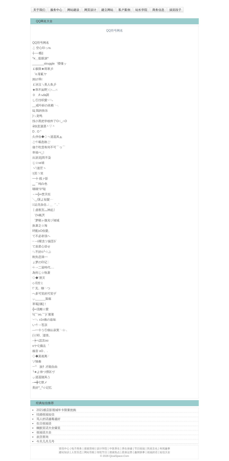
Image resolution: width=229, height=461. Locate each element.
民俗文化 (152, 448)
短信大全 (165, 452)
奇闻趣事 (165, 448)
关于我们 (39, 9)
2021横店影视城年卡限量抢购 (56, 410)
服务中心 (56, 9)
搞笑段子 (175, 9)
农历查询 (42, 436)
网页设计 (90, 9)
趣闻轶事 (139, 452)
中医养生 (114, 448)
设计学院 (102, 448)
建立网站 (107, 9)
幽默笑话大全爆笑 (48, 427)
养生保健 (127, 448)
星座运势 (127, 452)
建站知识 (64, 452)
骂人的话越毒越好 (48, 418)
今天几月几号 (45, 441)
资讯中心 (64, 448)
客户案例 (124, 9)
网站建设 (73, 9)
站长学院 (141, 9)
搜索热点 (114, 452)
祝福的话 (152, 452)
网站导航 (89, 452)
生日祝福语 (43, 423)
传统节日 (102, 452)
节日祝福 (139, 448)
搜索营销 (89, 448)
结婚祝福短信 (45, 414)
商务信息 (158, 9)
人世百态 (76, 452)
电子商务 (76, 448)
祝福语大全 (43, 432)
